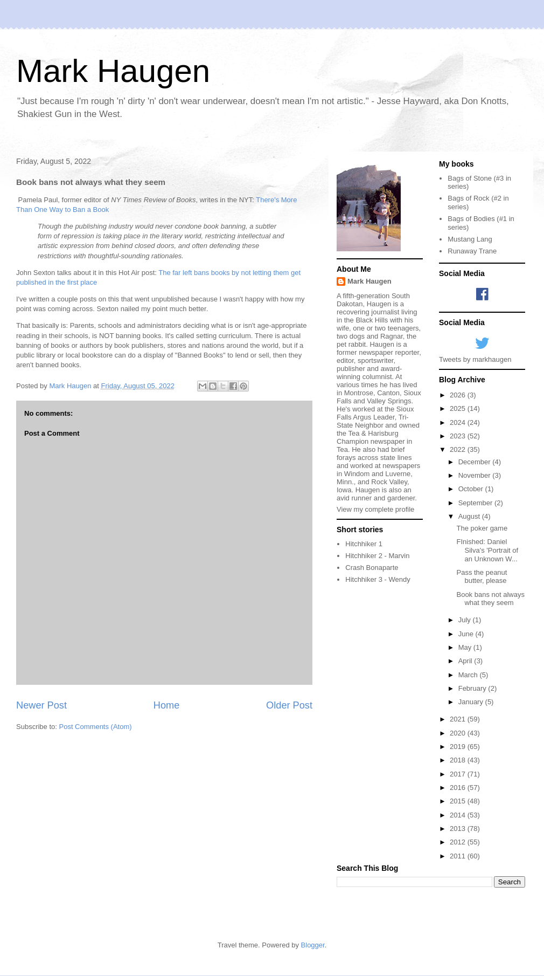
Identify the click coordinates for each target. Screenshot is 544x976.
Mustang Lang (470, 239)
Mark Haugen (113, 71)
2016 (459, 787)
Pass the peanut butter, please (481, 576)
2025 (459, 408)
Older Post (289, 705)
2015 (459, 801)
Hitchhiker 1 (363, 544)
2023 (459, 436)
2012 (459, 842)
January (471, 702)
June (467, 634)
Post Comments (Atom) (95, 727)
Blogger (313, 945)
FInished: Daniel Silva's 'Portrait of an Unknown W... (487, 550)
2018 (459, 760)
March (469, 675)
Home (167, 705)
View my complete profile (375, 509)
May (465, 647)
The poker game (481, 528)
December (475, 462)
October (471, 489)
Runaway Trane (472, 251)
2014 (459, 815)
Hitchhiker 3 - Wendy (377, 579)
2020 (459, 733)
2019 (459, 747)
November (475, 475)
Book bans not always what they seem (490, 598)
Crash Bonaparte (371, 567)
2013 (459, 828)
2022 (459, 449)
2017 (459, 774)
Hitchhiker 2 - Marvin (377, 556)
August (470, 516)
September (476, 503)
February (473, 688)
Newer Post (41, 705)
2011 (459, 856)
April (466, 661)
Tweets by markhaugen (475, 359)
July (465, 620)
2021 (459, 719)
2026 (459, 395)
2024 (459, 422)
